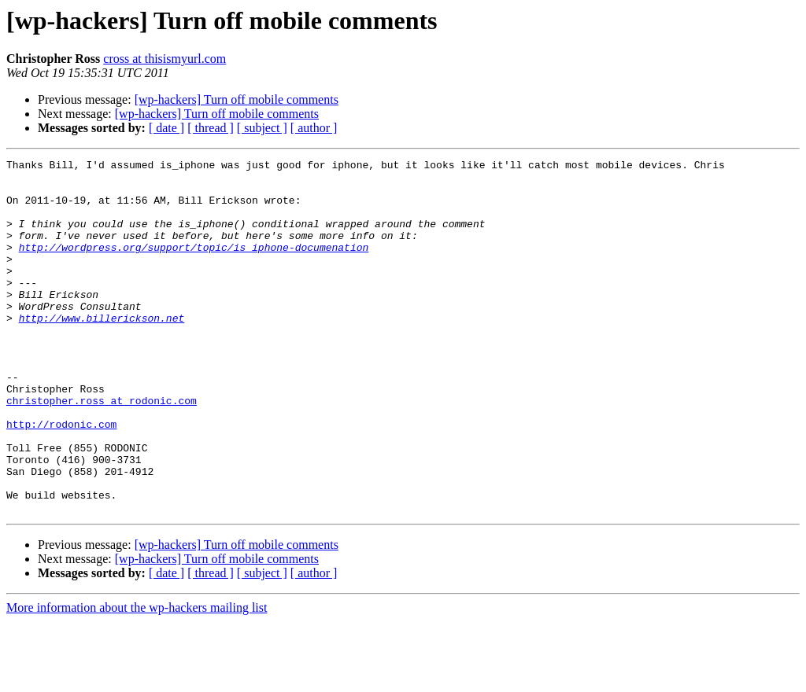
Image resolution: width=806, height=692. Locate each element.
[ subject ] (262, 127)
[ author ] (314, 127)
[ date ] (166, 127)
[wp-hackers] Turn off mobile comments (236, 99)
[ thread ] (210, 127)
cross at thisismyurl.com (164, 58)
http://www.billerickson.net (102, 351)
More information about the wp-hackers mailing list (136, 678)
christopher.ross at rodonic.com (101, 450)
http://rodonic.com (61, 478)
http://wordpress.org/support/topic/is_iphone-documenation (194, 266)
